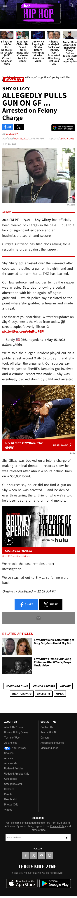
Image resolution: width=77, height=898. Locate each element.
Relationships (22, 693)
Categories (10, 778)
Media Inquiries (49, 747)
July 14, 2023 (67, 138)
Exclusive (43, 693)
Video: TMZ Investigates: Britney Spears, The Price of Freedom (16, 556)
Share (26, 604)
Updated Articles (13, 768)
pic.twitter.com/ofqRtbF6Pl (23, 331)
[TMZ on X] (33, 855)
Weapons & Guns (16, 686)
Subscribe (67, 837)
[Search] (72, 5)
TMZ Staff (12, 133)
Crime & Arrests (44, 686)
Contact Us (47, 727)
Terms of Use (12, 737)
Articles (8, 758)
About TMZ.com (13, 727)
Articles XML (11, 763)
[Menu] (5, 5)
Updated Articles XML (16, 773)
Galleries (9, 789)
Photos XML (11, 804)
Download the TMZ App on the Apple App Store (22, 883)
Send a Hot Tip (49, 732)
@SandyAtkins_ (13, 344)
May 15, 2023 (21, 138)
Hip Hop (65, 686)
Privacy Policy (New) (16, 732)
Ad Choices (10, 742)
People (8, 794)
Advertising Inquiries (52, 742)
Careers (45, 737)
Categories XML (13, 783)
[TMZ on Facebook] (25, 855)
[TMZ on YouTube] (41, 855)
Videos (8, 809)
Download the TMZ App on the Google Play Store (55, 883)
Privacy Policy (58, 826)
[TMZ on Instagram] (49, 855)
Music (60, 693)
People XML (11, 799)
